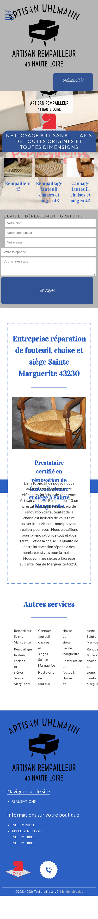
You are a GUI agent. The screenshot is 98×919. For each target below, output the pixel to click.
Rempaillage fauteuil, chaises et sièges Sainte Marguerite (18, 666)
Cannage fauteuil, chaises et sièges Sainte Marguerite (42, 648)
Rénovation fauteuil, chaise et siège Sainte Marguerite (91, 666)
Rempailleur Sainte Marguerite (18, 636)
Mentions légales (71, 891)
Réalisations (24, 801)
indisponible (23, 837)
